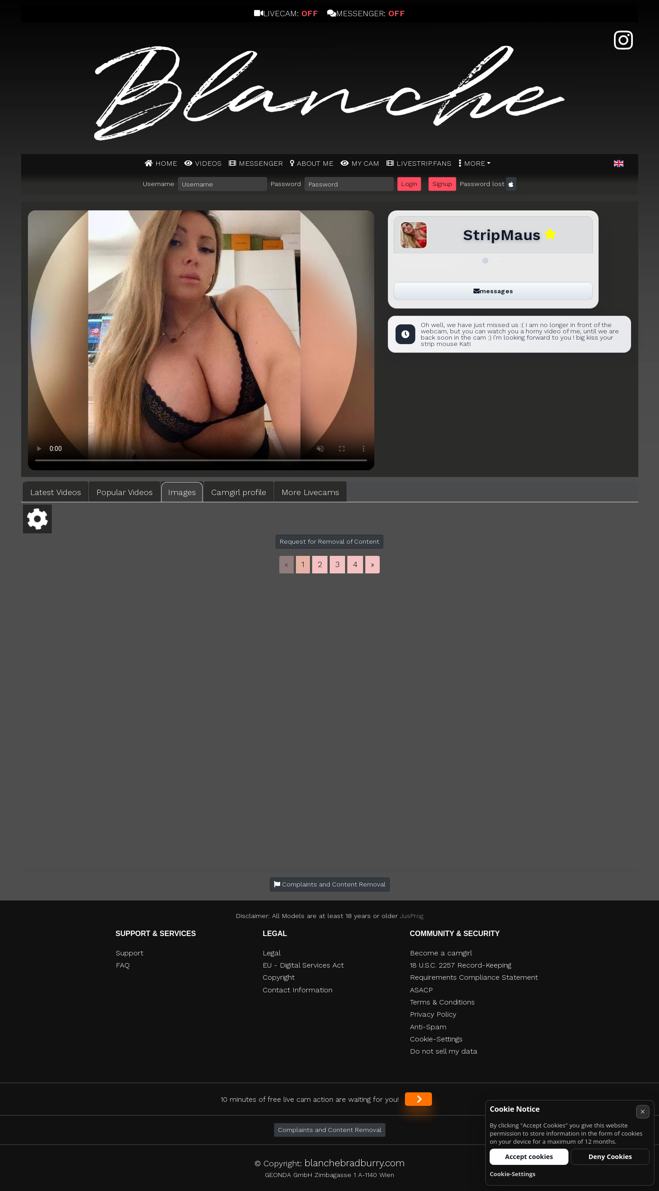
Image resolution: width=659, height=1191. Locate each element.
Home (166, 163)
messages (493, 291)
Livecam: (286, 13)
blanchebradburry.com (355, 1162)
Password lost (482, 183)
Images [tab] (182, 492)
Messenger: (366, 13)
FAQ (123, 965)
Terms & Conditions (442, 1002)
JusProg (411, 915)
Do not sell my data (443, 1051)
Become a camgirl (441, 953)
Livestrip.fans (423, 163)
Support (129, 953)
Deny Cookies (610, 1156)
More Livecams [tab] (310, 492)
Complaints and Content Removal (330, 1129)
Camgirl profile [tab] (238, 492)
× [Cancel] (642, 1111)
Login (409, 183)
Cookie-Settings (436, 1039)
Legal (272, 953)
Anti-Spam (428, 1027)
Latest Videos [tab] (55, 492)
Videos (208, 163)
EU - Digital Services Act (303, 965)
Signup (442, 183)
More (474, 163)
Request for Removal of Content (329, 541)
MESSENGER (261, 163)
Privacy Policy (433, 1014)
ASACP (421, 990)
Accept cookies (529, 1156)
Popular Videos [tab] (124, 492)
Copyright (279, 977)
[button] (618, 164)
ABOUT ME (315, 163)
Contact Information (297, 990)
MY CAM (365, 163)
